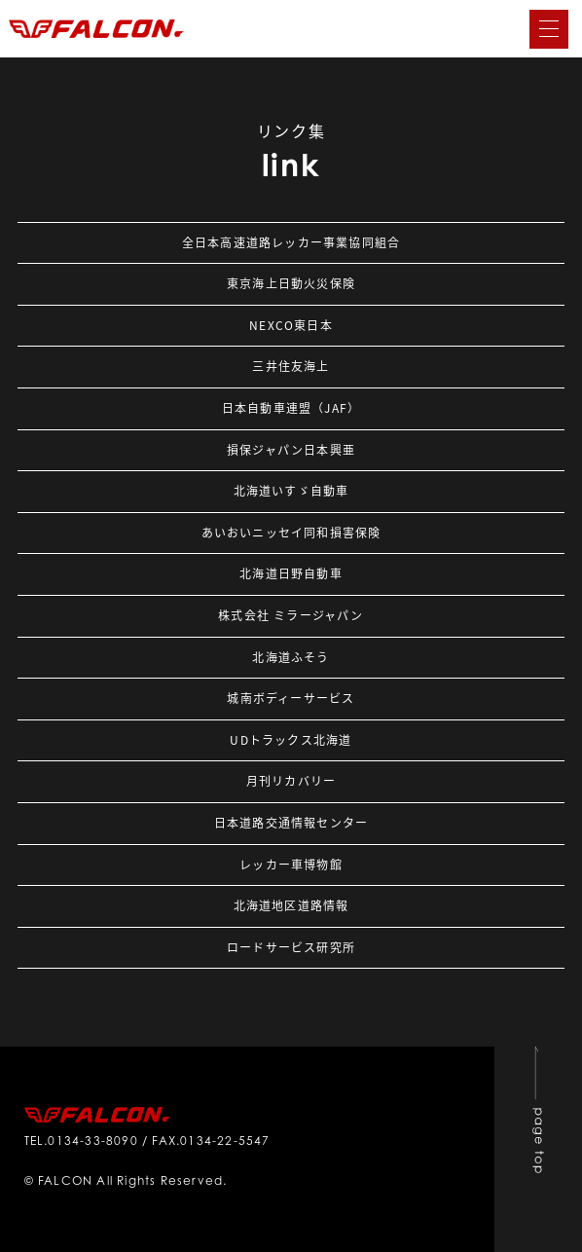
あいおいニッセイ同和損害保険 (291, 532)
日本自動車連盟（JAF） (291, 408)
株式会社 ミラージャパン (290, 615)
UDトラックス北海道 (290, 740)
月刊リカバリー (291, 781)
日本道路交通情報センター (291, 822)
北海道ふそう (290, 657)
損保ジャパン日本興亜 (291, 450)
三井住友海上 (290, 366)
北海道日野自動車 (291, 573)
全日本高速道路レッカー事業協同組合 (291, 242)
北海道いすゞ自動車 (291, 490)
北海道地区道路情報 (291, 905)
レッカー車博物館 (291, 864)
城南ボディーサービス (290, 698)
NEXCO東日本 (291, 325)
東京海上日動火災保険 (291, 283)
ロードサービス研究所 (291, 947)
